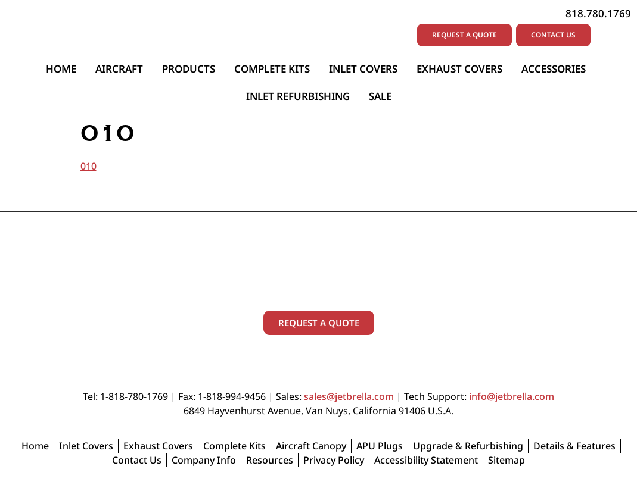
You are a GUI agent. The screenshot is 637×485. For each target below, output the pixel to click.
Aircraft (119, 69)
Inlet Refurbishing (298, 96)
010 (88, 166)
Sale (380, 96)
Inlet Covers (363, 69)
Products (188, 69)
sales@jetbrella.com (349, 396)
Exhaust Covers (459, 69)
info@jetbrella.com (511, 396)
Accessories (556, 69)
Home (61, 69)
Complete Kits (272, 69)
